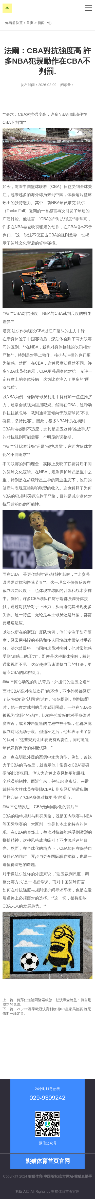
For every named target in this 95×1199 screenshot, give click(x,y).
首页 (29, 23)
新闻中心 (44, 23)
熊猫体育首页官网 (65, 1191)
